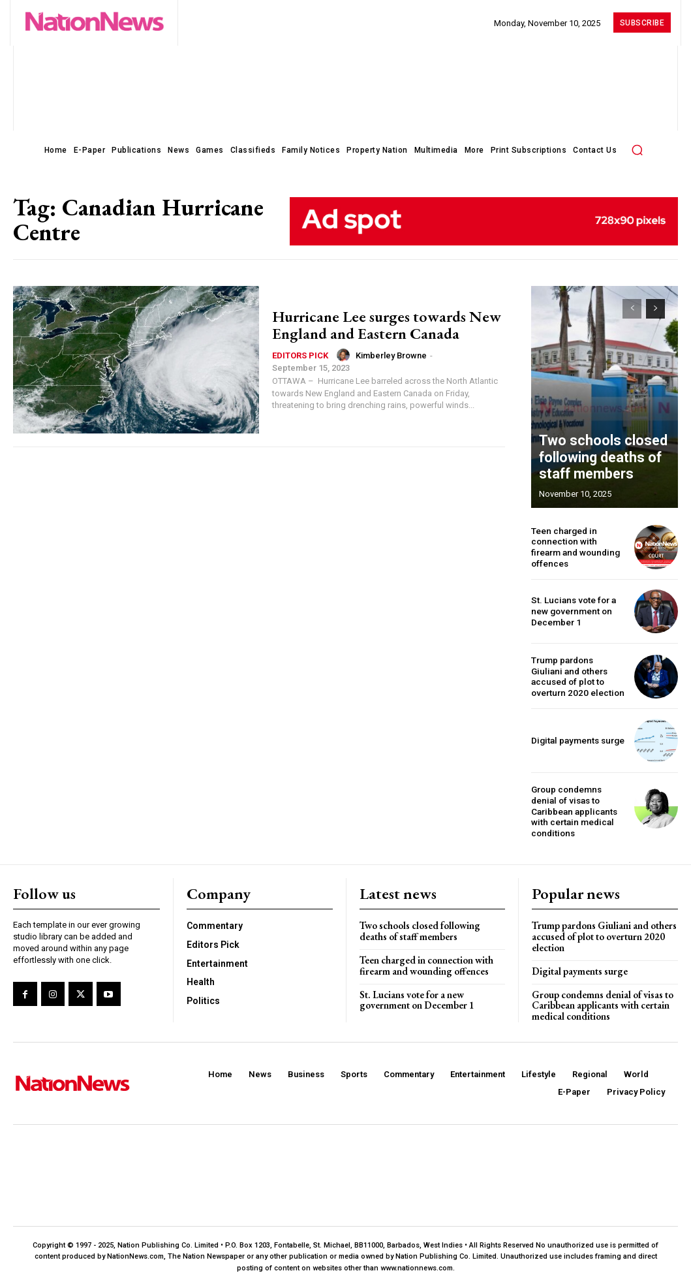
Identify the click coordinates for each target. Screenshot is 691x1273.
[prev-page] (631, 309)
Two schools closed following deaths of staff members (593, 461)
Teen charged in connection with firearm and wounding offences (577, 546)
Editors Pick (300, 355)
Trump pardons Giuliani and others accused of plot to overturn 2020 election (576, 675)
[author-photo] (345, 355)
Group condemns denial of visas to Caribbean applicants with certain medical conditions (577, 803)
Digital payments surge (575, 739)
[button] (636, 149)
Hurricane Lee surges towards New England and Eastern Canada (386, 324)
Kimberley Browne (391, 355)
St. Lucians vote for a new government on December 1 (572, 610)
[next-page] (655, 309)
